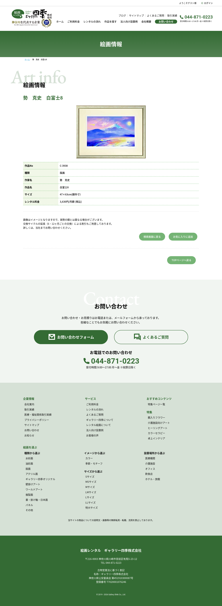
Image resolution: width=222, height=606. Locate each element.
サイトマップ (136, 15)
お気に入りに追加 (183, 236)
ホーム (60, 21)
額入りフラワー (156, 417)
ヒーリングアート (157, 428)
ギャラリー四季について (99, 420)
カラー (89, 458)
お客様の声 (92, 435)
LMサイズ (90, 492)
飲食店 (149, 474)
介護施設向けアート (159, 423)
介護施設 (150, 463)
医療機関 (150, 458)
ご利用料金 (73, 21)
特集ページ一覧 (156, 404)
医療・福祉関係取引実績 (37, 414)
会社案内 (29, 404)
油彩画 (29, 463)
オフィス (150, 469)
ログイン (207, 2)
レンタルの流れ (92, 21)
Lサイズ (89, 497)
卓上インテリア (156, 438)
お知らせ (29, 435)
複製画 (29, 494)
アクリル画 (32, 474)
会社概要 (146, 21)
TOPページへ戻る (181, 260)
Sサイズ (89, 476)
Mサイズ (90, 487)
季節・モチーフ (94, 463)
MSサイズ (90, 481)
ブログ (122, 15)
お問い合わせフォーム (71, 337)
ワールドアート (34, 489)
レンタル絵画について (98, 425)
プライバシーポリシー (36, 420)
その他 (29, 510)
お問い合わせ (166, 21)
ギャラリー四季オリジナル (40, 479)
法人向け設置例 (129, 21)
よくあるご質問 (155, 15)
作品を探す (110, 21)
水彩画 (29, 458)
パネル (29, 505)
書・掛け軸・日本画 (37, 500)
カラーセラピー (156, 433)
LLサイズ (90, 502)
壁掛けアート (33, 484)
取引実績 (172, 15)
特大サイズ (91, 507)
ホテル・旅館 (152, 479)
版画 (28, 469)
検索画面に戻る (152, 236)
